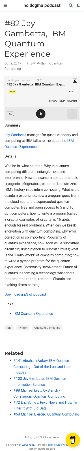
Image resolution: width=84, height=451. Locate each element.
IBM (32, 63)
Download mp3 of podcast (25, 294)
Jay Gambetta (15, 135)
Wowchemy (28, 444)
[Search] (71, 5)
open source (55, 444)
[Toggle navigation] (5, 5)
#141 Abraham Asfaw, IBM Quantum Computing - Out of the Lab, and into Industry (41, 367)
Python (42, 63)
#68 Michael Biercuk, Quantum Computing (46, 414)
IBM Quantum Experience (33, 314)
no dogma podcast (42, 5)
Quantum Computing (47, 327)
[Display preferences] (78, 5)
